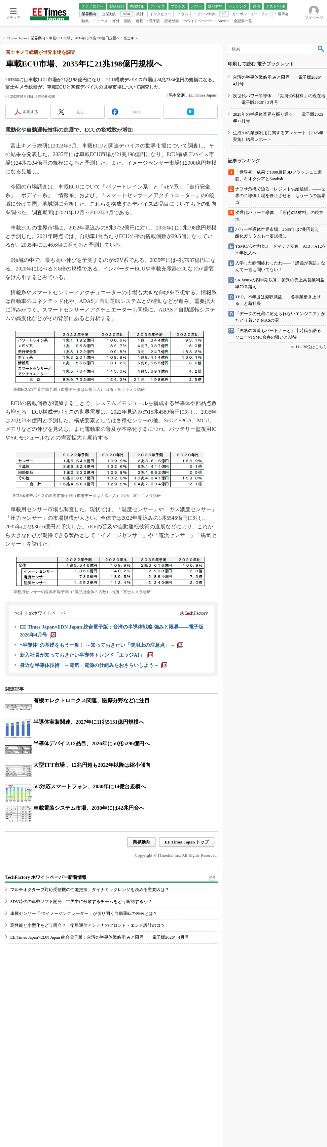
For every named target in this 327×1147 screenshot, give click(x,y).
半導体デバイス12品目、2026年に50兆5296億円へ (91, 743)
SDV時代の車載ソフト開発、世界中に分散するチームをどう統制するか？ (81, 901)
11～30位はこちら (311, 347)
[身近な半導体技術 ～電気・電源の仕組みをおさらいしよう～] (93, 665)
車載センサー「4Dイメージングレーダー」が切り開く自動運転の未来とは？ (83, 913)
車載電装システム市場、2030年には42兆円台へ (88, 808)
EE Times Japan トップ (186, 842)
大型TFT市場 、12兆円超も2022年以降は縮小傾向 (92, 765)
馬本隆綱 (177, 95)
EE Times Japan (15, 38)
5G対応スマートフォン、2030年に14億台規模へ (89, 786)
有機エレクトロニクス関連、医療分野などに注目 (91, 700)
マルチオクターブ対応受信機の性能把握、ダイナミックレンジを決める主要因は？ (89, 889)
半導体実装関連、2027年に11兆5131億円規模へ (88, 722)
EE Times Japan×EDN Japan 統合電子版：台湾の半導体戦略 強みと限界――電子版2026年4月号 (99, 937)
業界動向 (38, 38)
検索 (321, 48)
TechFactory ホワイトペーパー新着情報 (46, 877)
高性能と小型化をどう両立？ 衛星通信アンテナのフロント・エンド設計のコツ (87, 925)
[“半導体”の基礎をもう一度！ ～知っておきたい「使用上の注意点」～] (101, 645)
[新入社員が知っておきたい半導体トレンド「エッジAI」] (86, 655)
